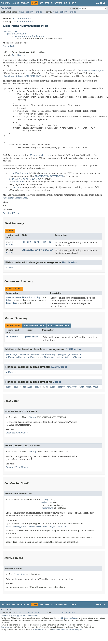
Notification (19, 55)
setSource (33, 357)
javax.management (23, 22)
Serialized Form (11, 213)
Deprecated (57, 3)
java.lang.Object (11, 31)
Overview (5, 3)
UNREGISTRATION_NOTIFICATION (37, 250)
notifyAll (72, 387)
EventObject (59, 367)
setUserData (62, 357)
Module (15, 3)
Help (73, 3)
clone (8, 387)
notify (61, 387)
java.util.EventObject (17, 34)
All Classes (7, 8)
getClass (39, 387)
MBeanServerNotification (19, 297)
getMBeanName (31, 337)
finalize (27, 387)
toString (76, 357)
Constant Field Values (17, 433)
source (9, 267)
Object (9, 300)
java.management (21, 19)
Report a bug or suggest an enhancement (19, 616)
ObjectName (11, 303)
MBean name (18, 182)
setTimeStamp (47, 357)
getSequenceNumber (29, 354)
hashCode (50, 387)
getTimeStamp (48, 354)
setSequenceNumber (15, 357)
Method (38, 12)
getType (62, 354)
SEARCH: (74, 9)
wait (82, 387)
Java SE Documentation (67, 618)
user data (17, 187)
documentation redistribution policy (67, 630)
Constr (29, 12)
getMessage (11, 354)
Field (21, 12)
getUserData (74, 354)
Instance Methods (34, 325)
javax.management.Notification (28, 36)
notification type (20, 173)
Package (25, 3)
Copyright (5, 627)
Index (67, 3)
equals (17, 387)
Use (41, 3)
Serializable (10, 46)
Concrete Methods (58, 325)
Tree (47, 3)
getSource (11, 372)
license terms (38, 630)
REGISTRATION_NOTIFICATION (36, 242)
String (9, 245)
